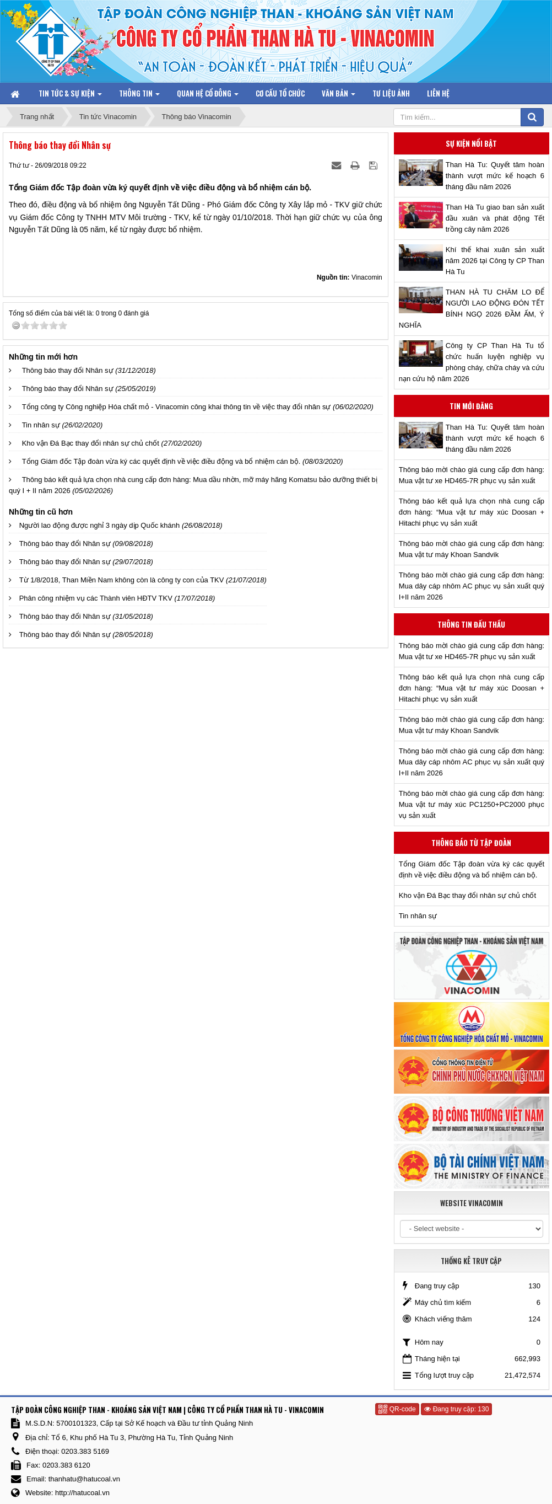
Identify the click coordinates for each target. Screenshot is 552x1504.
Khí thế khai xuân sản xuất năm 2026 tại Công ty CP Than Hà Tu (495, 260)
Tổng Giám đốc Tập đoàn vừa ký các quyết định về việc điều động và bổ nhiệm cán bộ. (161, 461)
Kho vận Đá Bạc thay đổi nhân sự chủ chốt (90, 443)
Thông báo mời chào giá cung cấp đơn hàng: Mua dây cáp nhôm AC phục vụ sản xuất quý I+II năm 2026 (471, 586)
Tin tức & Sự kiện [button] (70, 96)
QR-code (396, 1409)
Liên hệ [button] (438, 93)
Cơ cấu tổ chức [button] (280, 93)
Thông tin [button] (139, 96)
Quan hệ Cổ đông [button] (208, 96)
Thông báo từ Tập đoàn (471, 842)
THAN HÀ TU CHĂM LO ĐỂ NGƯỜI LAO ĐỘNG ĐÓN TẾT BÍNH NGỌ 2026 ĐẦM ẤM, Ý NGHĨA (471, 308)
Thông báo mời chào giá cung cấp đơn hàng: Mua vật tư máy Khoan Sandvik (471, 549)
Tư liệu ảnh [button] (391, 93)
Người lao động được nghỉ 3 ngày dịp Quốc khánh (99, 525)
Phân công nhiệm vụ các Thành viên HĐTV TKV (95, 598)
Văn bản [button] (338, 96)
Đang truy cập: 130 (456, 1409)
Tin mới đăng (471, 405)
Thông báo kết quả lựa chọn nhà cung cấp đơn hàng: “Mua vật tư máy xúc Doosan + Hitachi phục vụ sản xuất (471, 512)
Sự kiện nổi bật (471, 143)
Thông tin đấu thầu (471, 624)
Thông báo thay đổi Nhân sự (67, 370)
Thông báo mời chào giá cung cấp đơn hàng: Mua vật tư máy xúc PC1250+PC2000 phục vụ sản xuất (471, 804)
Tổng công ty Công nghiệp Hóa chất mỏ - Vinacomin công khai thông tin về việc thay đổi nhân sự (176, 407)
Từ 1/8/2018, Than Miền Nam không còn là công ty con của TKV (121, 580)
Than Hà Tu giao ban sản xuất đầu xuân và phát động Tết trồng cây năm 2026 (495, 218)
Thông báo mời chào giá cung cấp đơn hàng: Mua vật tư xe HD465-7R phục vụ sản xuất (471, 475)
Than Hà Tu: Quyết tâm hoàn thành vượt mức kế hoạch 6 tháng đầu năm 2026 (495, 175)
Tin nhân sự (41, 425)
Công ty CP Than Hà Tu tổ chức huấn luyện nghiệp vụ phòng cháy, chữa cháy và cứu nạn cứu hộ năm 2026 (471, 362)
